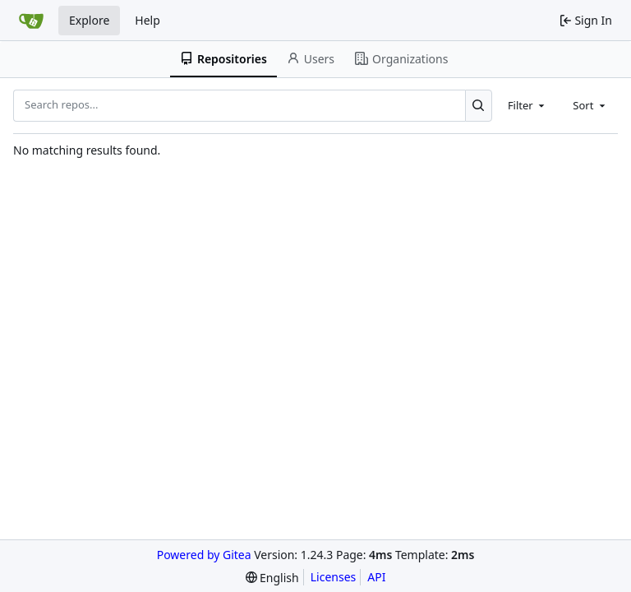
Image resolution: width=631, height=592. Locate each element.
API (376, 577)
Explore (89, 20)
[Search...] (478, 105)
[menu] (272, 577)
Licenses (334, 577)
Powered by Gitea (204, 554)
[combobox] (527, 105)
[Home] (31, 20)
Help (147, 20)
